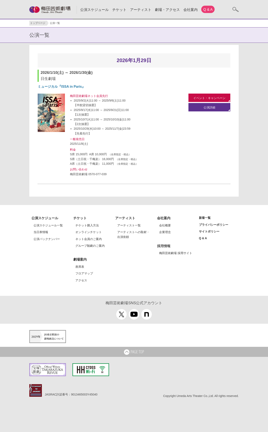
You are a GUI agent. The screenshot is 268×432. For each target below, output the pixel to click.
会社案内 (190, 10)
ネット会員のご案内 (88, 239)
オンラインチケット (88, 232)
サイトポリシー (209, 231)
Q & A (208, 10)
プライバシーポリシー (213, 224)
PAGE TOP (134, 352)
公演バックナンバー (47, 239)
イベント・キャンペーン (209, 98)
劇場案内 (80, 259)
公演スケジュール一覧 (48, 225)
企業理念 (165, 232)
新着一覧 (205, 217)
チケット (119, 10)
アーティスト (140, 10)
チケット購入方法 (87, 225)
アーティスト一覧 (129, 225)
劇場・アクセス (167, 10)
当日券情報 (41, 232)
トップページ (37, 23)
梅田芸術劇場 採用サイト (175, 253)
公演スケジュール (94, 10)
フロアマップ (84, 273)
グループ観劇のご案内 (90, 245)
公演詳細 (209, 107)
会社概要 (165, 225)
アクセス (81, 280)
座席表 (79, 266)
